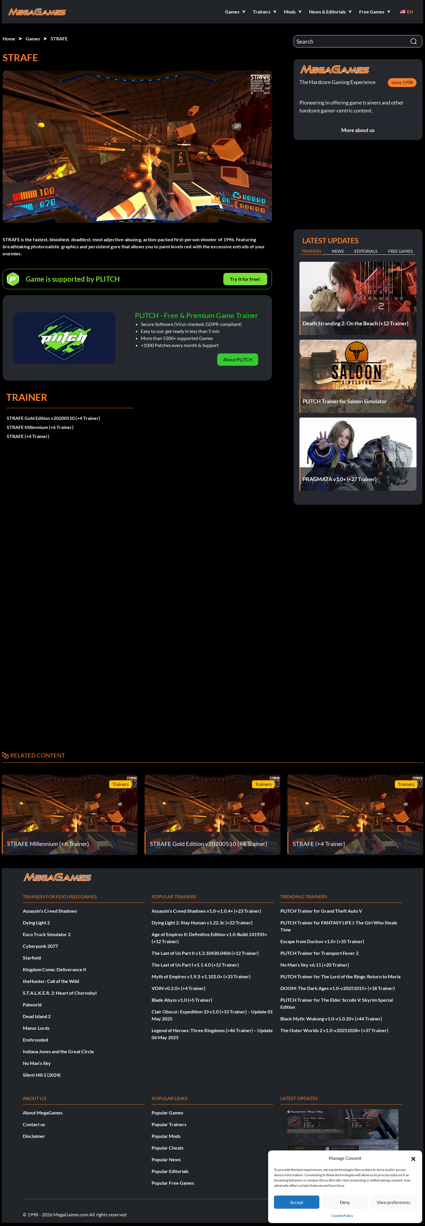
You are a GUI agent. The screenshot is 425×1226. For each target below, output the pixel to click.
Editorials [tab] (365, 251)
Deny (345, 1202)
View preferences (393, 1202)
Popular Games (167, 1112)
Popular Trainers (169, 1124)
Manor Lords (36, 1028)
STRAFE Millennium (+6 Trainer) (40, 427)
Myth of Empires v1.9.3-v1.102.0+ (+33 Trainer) (201, 976)
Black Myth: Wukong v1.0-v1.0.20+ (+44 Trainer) (331, 1018)
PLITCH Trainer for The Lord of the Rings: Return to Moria (340, 976)
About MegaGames (43, 1112)
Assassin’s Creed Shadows (50, 911)
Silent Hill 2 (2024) (42, 1075)
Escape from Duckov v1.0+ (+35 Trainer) (322, 941)
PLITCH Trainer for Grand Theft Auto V (321, 911)
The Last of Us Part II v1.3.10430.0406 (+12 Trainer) (205, 953)
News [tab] (338, 251)
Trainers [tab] (311, 251)
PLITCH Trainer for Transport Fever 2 (319, 953)
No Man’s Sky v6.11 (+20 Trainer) (314, 964)
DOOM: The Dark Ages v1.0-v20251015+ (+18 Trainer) (337, 988)
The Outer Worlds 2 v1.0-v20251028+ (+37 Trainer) (334, 1030)
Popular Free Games (173, 1183)
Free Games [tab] (400, 251)
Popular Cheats (168, 1147)
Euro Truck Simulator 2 (47, 934)
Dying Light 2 (36, 922)
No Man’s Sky (37, 1063)
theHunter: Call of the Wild (51, 981)
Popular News (166, 1159)
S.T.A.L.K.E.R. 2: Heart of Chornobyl (60, 993)
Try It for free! (245, 279)
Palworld (32, 1004)
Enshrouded (35, 1039)
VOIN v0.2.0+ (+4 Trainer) (178, 988)
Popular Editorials (170, 1171)
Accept (297, 1202)
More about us (358, 130)
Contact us (34, 1124)
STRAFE (59, 38)
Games (33, 38)
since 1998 (402, 82)
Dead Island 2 (37, 1016)
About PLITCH (238, 359)
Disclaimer (34, 1136)
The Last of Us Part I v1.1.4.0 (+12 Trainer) (195, 964)
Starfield (32, 957)
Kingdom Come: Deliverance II (54, 969)
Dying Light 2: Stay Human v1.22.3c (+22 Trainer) (202, 922)
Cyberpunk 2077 (40, 946)
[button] (413, 1158)
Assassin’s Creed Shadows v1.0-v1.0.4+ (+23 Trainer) (206, 911)
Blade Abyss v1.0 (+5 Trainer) (182, 1000)
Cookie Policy (342, 1215)
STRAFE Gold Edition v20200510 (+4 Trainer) (53, 418)
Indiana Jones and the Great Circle (58, 1051)
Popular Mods (166, 1136)
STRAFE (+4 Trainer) (28, 436)
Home (9, 38)
